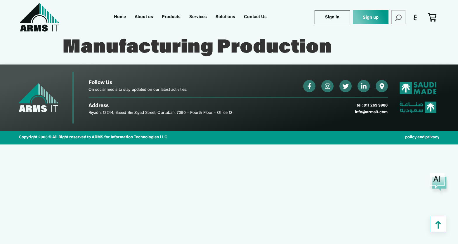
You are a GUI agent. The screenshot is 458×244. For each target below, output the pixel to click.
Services (198, 17)
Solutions (225, 17)
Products (171, 17)
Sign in (332, 17)
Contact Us (255, 17)
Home (120, 17)
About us (144, 17)
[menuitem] (415, 17)
